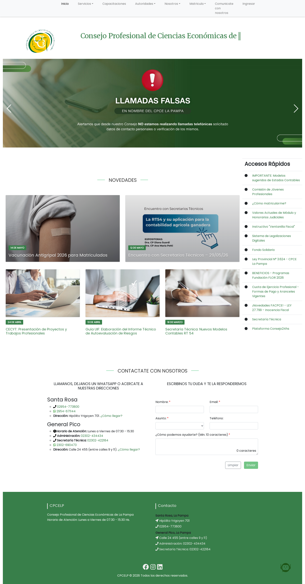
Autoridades (144, 4)
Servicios (84, 4)
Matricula (196, 4)
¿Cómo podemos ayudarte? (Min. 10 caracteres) (191, 434)
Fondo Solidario (263, 250)
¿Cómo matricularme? (269, 203)
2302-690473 (66, 445)
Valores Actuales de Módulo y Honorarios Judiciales (274, 215)
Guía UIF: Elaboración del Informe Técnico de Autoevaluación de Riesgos (121, 331)
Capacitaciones (114, 4)
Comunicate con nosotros (224, 8)
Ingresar (248, 4)
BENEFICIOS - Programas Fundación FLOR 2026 (270, 275)
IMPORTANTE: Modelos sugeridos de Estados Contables (276, 177)
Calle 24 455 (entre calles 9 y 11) (181, 538)
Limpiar (233, 465)
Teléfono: (216, 418)
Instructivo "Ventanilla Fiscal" (273, 226)
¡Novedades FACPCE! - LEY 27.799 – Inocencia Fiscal (272, 307)
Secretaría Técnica (266, 319)
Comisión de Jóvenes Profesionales (268, 191)
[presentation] (184, 465)
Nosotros (171, 4)
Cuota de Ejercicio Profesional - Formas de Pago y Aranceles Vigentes (275, 291)
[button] (9, 108)
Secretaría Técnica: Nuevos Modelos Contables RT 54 (196, 331)
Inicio (65, 4)
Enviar (251, 465)
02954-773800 (67, 406)
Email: (214, 402)
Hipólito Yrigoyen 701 (172, 521)
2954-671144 (66, 411)
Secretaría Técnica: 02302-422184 (183, 549)
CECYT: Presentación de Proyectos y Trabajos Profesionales (36, 331)
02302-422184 (97, 440)
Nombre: (161, 402)
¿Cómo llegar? (111, 416)
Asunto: (160, 418)
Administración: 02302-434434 (180, 543)
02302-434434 (91, 436)
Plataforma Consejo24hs (270, 328)
